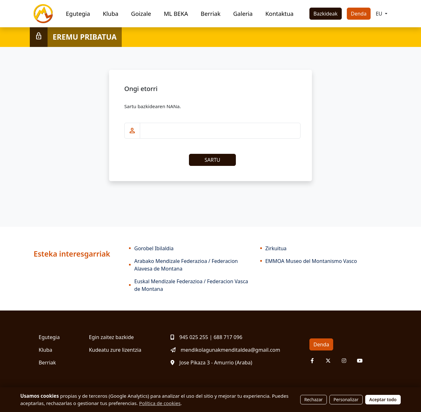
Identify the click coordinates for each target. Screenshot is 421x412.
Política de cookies (160, 403)
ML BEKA (176, 13)
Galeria (242, 13)
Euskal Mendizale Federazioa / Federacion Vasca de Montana (191, 285)
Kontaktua (279, 13)
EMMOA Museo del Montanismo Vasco (311, 261)
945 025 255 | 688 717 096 (207, 337)
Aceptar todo (383, 399)
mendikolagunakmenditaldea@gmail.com (225, 349)
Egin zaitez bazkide (111, 337)
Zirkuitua (276, 248)
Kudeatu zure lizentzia (115, 349)
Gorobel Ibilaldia (153, 248)
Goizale (141, 13)
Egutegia (78, 13)
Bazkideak (326, 13)
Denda (358, 13)
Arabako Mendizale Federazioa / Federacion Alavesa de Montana (186, 265)
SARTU (212, 159)
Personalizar (346, 399)
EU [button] (380, 13)
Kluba (110, 13)
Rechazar (313, 399)
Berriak (210, 13)
